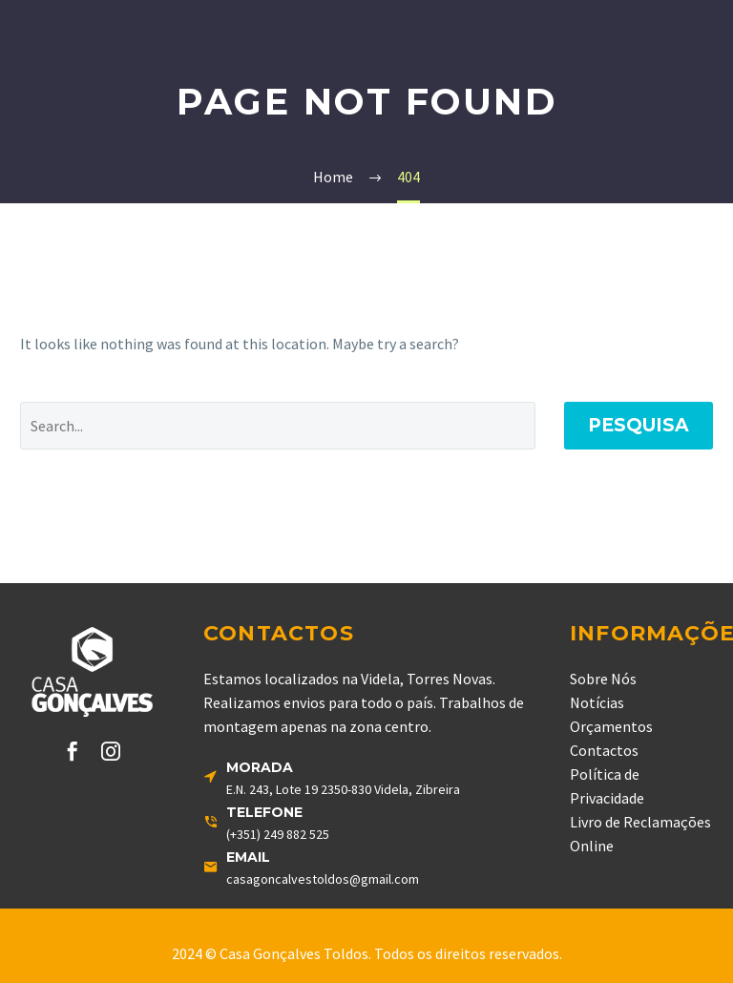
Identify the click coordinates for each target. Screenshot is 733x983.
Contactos (604, 750)
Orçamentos (611, 726)
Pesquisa (638, 425)
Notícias (597, 702)
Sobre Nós (603, 678)
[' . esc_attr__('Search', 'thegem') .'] (277, 426)
